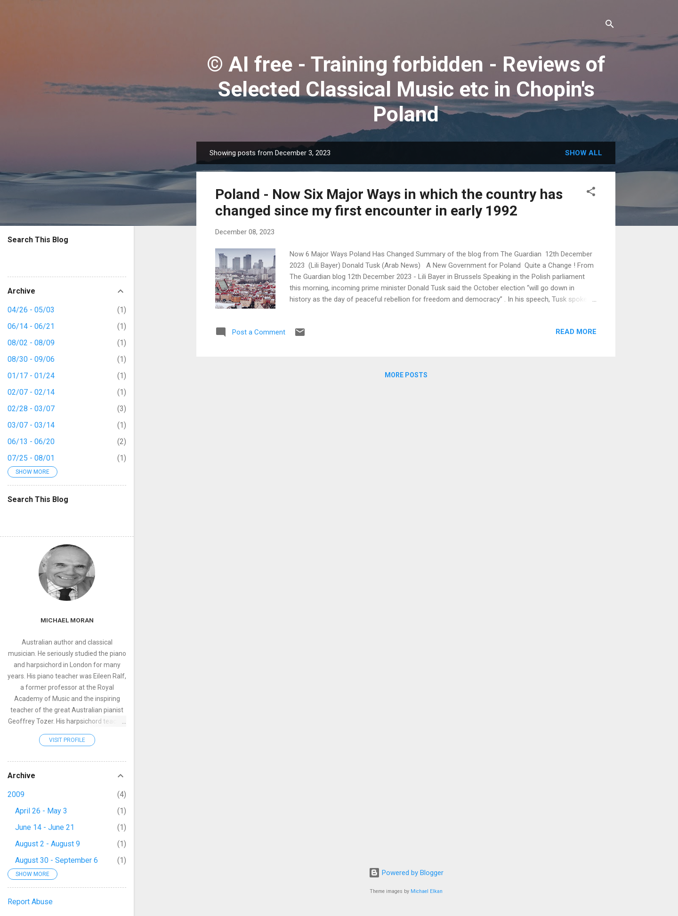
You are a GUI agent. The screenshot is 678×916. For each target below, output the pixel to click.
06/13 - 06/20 (31, 441)
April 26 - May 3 (41, 810)
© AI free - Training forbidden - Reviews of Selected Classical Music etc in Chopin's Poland (406, 89)
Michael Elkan (427, 891)
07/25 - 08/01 (31, 458)
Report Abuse (30, 901)
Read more (576, 331)
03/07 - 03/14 (31, 425)
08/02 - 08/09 (31, 342)
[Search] (609, 25)
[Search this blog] (67, 258)
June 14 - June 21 (44, 827)
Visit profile (67, 740)
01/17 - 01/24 (31, 375)
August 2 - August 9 (47, 843)
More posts (406, 375)
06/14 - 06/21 (31, 326)
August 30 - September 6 (56, 860)
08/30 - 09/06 (31, 359)
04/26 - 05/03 (31, 309)
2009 (16, 794)
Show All (583, 153)
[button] (591, 193)
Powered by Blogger (406, 872)
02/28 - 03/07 (31, 408)
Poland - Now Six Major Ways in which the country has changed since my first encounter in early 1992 (389, 202)
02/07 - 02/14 (31, 392)
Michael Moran (67, 620)
